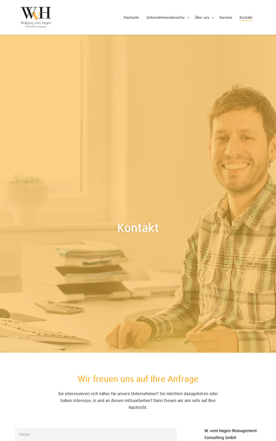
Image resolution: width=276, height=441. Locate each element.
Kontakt (246, 17)
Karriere (226, 17)
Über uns (202, 17)
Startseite (131, 17)
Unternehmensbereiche (165, 17)
